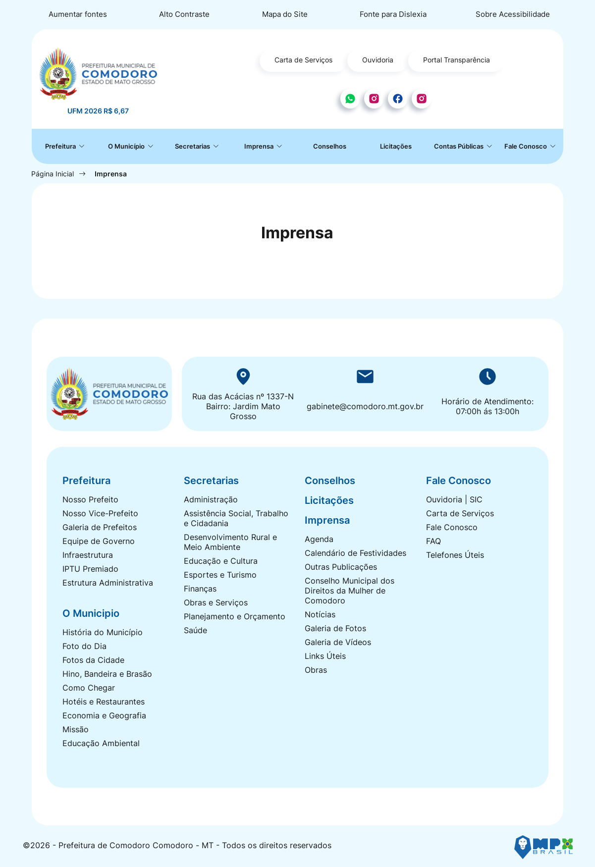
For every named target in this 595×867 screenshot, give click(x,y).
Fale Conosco (452, 527)
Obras (316, 670)
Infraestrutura (87, 555)
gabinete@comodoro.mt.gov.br (365, 406)
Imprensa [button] (259, 146)
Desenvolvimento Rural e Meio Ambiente (230, 542)
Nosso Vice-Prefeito (100, 513)
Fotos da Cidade (93, 660)
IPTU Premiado (90, 569)
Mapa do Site (285, 14)
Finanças (200, 589)
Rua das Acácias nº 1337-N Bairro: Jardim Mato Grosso (243, 406)
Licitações (396, 146)
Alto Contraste (184, 14)
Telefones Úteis (455, 555)
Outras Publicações (341, 567)
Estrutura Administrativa (107, 583)
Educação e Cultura (221, 561)
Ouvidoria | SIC (454, 499)
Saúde (195, 630)
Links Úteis (325, 656)
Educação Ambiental (101, 743)
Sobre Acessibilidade (513, 14)
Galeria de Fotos (335, 628)
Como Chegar (88, 688)
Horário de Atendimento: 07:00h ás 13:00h (487, 406)
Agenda (319, 539)
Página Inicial (52, 173)
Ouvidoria (377, 59)
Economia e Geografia (104, 715)
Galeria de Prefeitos (99, 527)
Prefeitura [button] (61, 146)
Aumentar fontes (78, 14)
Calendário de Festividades (355, 553)
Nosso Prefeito (90, 499)
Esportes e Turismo (220, 575)
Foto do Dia (84, 646)
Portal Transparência (456, 59)
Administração (211, 499)
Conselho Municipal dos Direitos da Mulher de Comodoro (349, 590)
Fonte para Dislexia (393, 14)
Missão (75, 729)
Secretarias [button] (193, 146)
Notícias (320, 614)
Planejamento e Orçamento (234, 616)
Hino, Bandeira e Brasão (107, 674)
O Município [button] (127, 146)
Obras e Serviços (216, 602)
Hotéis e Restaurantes (103, 701)
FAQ (433, 541)
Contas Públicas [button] (459, 146)
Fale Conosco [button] (526, 146)
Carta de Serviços (303, 59)
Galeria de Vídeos (338, 642)
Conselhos (329, 146)
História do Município (102, 632)
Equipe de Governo (98, 541)
